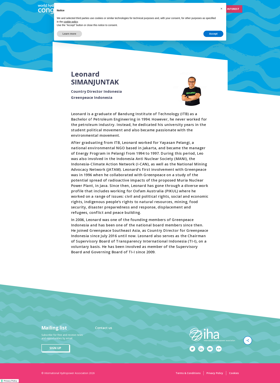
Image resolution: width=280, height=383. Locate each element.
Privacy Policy (214, 373)
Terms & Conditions (188, 373)
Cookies (234, 373)
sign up (55, 348)
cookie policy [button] (71, 21)
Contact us (103, 328)
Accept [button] (213, 33)
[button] (221, 8)
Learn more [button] (69, 33)
